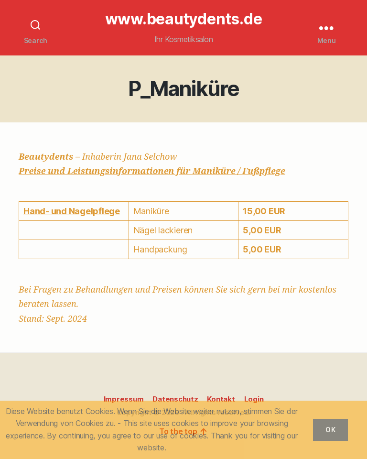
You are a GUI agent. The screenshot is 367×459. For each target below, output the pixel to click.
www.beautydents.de (183, 19)
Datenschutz (175, 399)
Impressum (124, 399)
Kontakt (221, 399)
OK (330, 430)
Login (254, 399)
